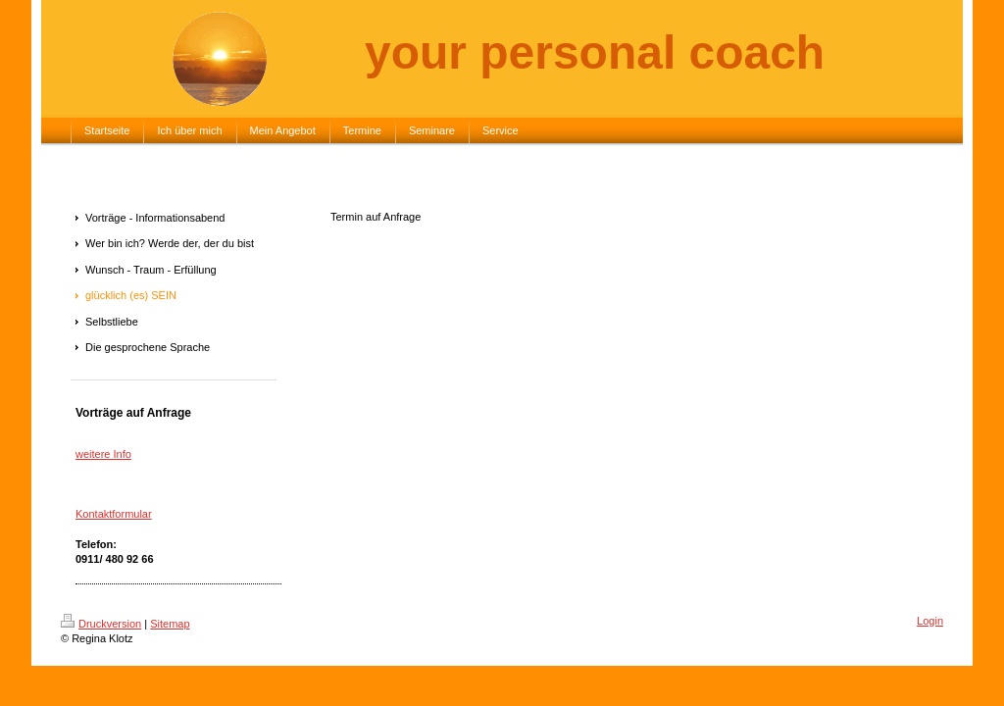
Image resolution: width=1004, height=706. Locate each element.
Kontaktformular (113, 514)
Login (930, 621)
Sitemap (169, 624)
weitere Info (103, 454)
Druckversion (101, 624)
